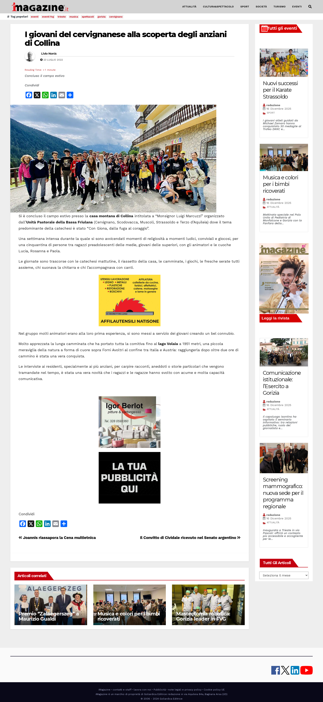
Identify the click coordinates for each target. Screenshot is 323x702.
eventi (34, 16)
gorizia (102, 16)
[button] (310, 7)
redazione (273, 105)
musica (73, 16)
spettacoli (88, 16)
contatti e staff (122, 689)
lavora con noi (142, 689)
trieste (62, 16)
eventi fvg (48, 16)
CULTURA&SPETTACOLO (218, 6)
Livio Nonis (48, 53)
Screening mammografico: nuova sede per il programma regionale (283, 493)
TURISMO (280, 6)
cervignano (116, 16)
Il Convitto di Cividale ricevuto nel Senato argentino (190, 537)
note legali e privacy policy (184, 689)
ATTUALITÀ (189, 6)
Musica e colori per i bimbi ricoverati (128, 616)
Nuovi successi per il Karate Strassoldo (280, 90)
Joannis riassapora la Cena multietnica (57, 537)
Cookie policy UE (214, 689)
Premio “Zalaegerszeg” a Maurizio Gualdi (49, 616)
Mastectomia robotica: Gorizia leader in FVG (203, 616)
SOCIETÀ (261, 6)
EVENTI (297, 6)
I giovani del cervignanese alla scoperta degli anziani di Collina (126, 38)
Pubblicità (160, 689)
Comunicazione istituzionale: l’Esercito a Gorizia (282, 383)
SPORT (244, 6)
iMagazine (104, 689)
